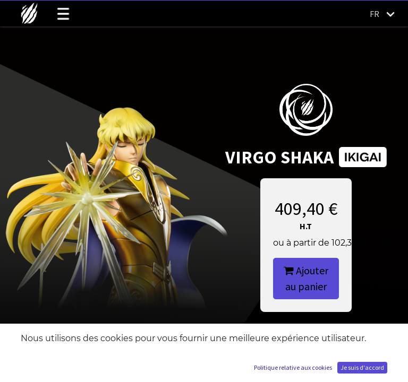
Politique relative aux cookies (293, 367)
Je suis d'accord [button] (362, 367)
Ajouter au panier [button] (306, 278)
